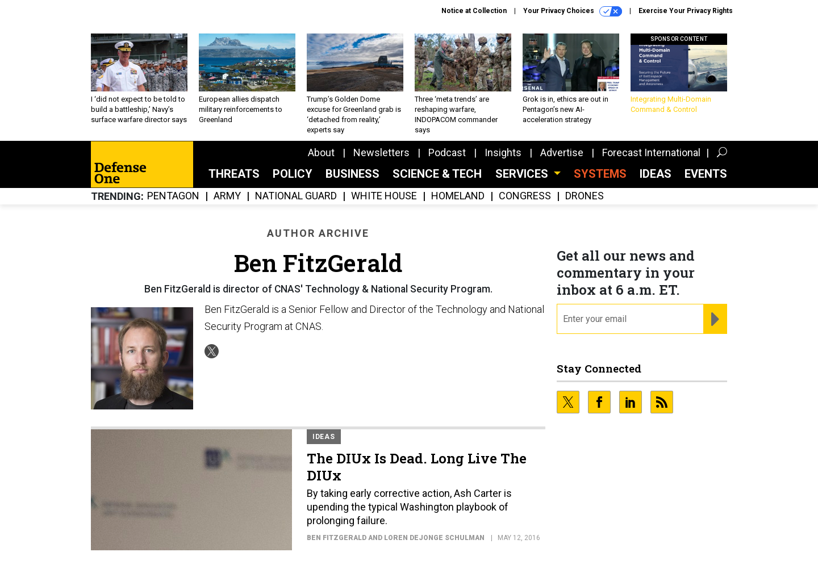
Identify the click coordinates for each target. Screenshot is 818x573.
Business (352, 174)
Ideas (655, 174)
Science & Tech (437, 174)
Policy (292, 174)
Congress (525, 196)
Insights (503, 152)
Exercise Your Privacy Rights (685, 11)
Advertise (561, 152)
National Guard (296, 196)
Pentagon (173, 196)
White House (384, 196)
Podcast (447, 152)
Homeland (458, 196)
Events (706, 174)
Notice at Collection (474, 11)
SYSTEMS (600, 174)
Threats (234, 174)
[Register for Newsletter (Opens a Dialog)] (715, 319)
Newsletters (381, 152)
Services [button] (523, 174)
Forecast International (651, 152)
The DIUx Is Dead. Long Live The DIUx (417, 466)
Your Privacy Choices (572, 11)
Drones (584, 196)
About (321, 152)
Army (227, 196)
